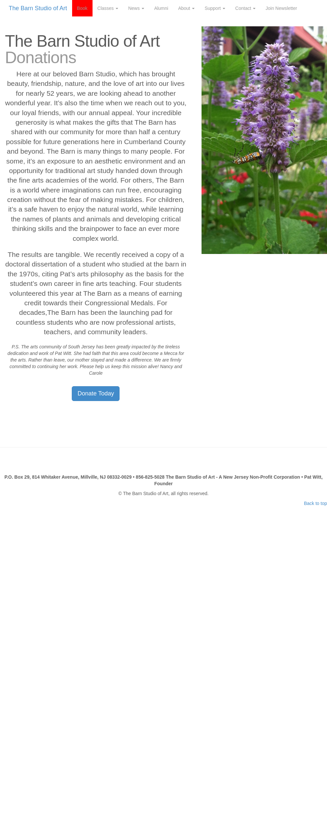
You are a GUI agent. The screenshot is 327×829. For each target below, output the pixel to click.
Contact (245, 8)
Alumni (161, 8)
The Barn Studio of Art (38, 8)
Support (214, 8)
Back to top (315, 503)
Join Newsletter (281, 8)
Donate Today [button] (95, 393)
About (186, 8)
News (136, 8)
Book (82, 8)
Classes (108, 8)
